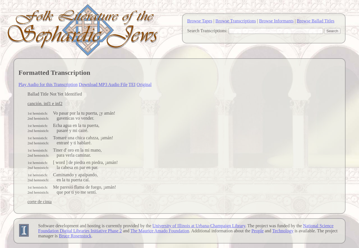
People (257, 230)
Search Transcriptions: (207, 30)
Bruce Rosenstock (75, 235)
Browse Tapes (199, 20)
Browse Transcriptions (235, 20)
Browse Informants (276, 20)
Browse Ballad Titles (315, 20)
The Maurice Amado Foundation (159, 230)
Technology (282, 230)
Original (144, 84)
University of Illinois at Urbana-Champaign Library (198, 225)
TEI (131, 84)
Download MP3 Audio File (103, 84)
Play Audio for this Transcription (48, 84)
